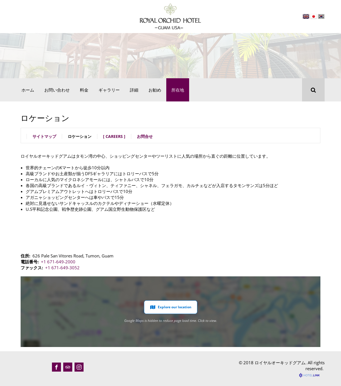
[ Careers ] (114, 136)
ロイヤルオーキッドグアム (280, 362)
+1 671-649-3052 (62, 267)
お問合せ (145, 136)
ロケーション (79, 136)
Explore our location (170, 307)
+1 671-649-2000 (58, 261)
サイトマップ (44, 136)
